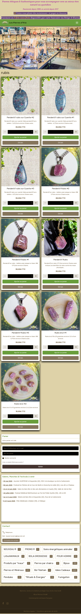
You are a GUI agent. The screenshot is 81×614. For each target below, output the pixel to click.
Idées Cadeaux (62, 570)
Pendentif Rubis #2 (60, 188)
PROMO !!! (30, 549)
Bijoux (66, 563)
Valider (40, 467)
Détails (20, 143)
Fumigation (64, 577)
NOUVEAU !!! (10, 549)
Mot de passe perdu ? (18, 462)
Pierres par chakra (43, 563)
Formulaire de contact (11, 540)
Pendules (8, 577)
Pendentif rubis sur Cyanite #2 (20, 117)
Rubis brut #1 (60, 333)
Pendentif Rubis (61, 259)
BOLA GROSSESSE (38, 556)
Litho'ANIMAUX (11, 556)
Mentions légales (29, 611)
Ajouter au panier (20, 137)
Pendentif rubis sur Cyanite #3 (20, 188)
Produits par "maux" (14, 563)
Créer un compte (6, 462)
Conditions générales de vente (47, 611)
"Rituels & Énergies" (36, 577)
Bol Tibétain (40, 570)
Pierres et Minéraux (14, 570)
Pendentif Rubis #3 (20, 333)
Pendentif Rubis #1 (20, 259)
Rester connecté (10, 458)
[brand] (14, 22)
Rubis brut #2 (20, 404)
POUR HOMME (64, 556)
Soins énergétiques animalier (58, 549)
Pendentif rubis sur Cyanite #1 (60, 117)
